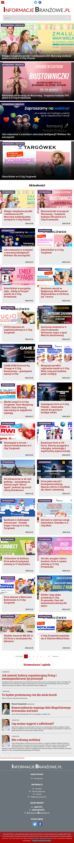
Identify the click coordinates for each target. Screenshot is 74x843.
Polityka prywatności (38, 797)
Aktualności (38, 778)
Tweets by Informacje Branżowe (12, 758)
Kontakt (38, 789)
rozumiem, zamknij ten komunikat (41, 840)
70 (49, 656)
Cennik (38, 794)
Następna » (56, 656)
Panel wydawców (38, 791)
